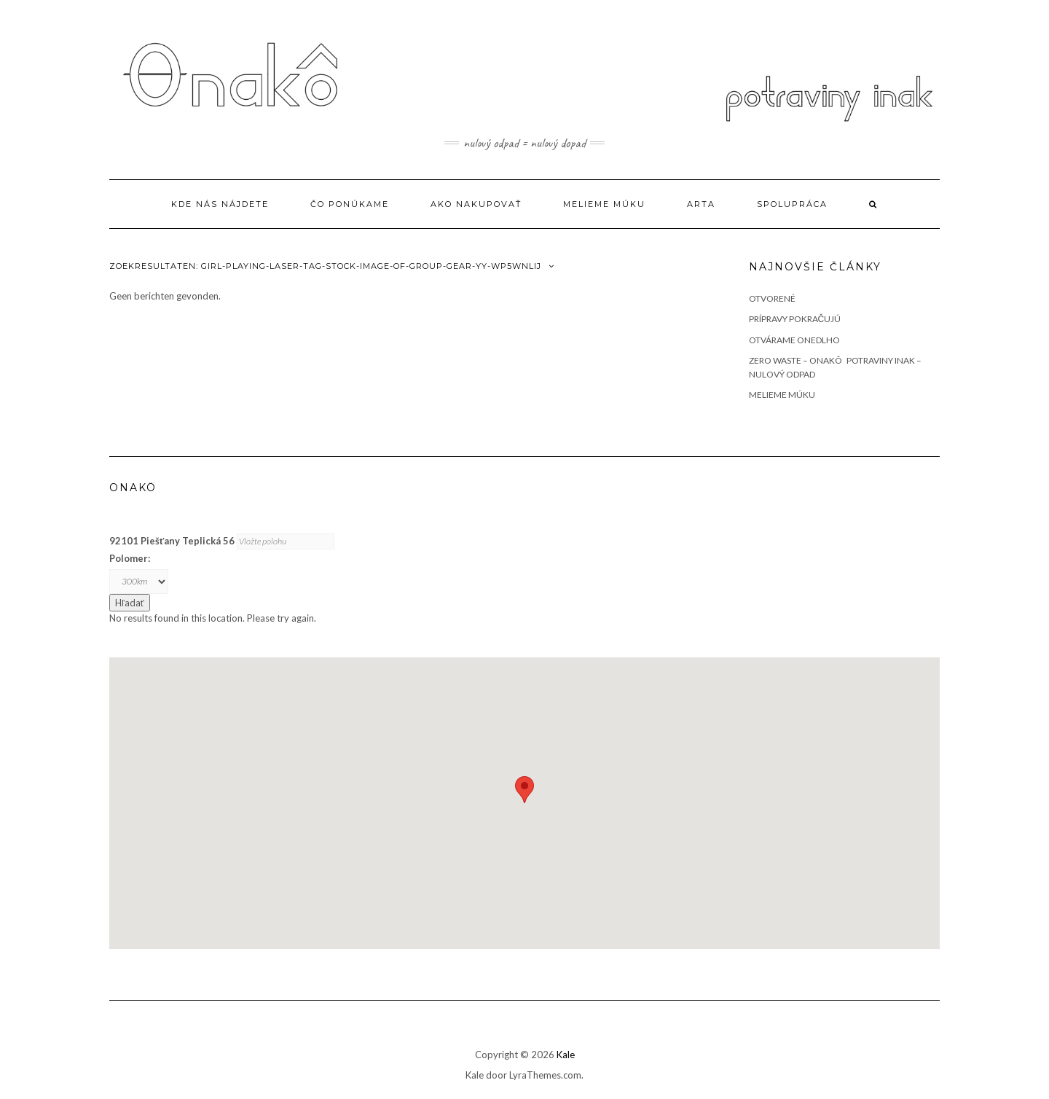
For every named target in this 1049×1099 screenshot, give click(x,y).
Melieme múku (604, 204)
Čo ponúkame (349, 204)
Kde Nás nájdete (220, 204)
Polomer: (129, 558)
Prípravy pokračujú (795, 318)
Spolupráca (792, 204)
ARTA (701, 204)
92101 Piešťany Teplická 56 (172, 541)
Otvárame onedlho (794, 340)
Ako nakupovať (476, 204)
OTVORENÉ (772, 298)
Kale (566, 1054)
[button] (524, 789)
